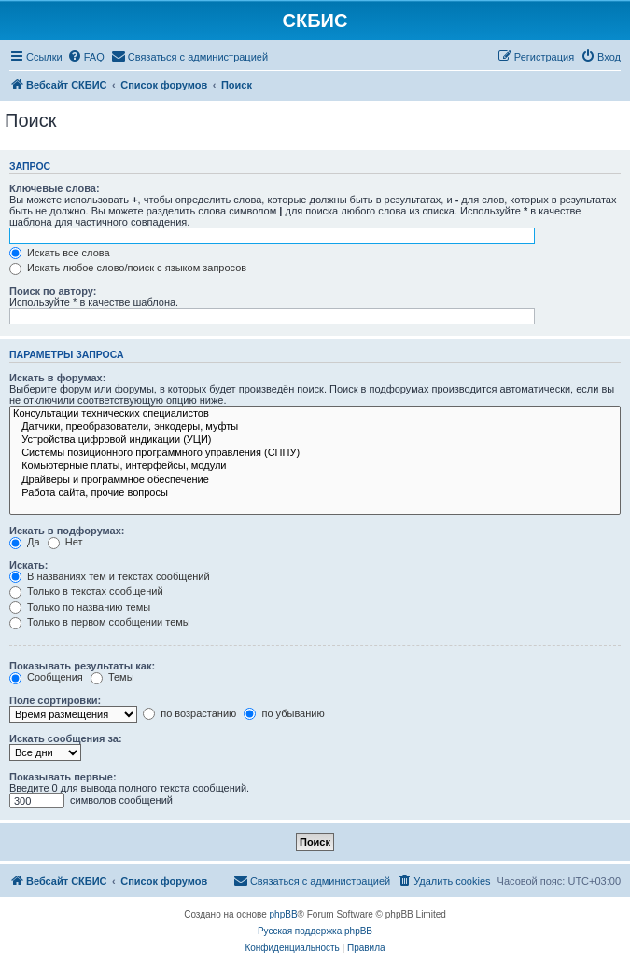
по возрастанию (189, 713)
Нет (65, 541)
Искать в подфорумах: (67, 530)
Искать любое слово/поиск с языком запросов (127, 267)
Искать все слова (59, 252)
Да (24, 541)
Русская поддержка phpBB (315, 931)
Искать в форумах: (57, 377)
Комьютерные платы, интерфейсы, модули (315, 466)
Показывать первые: (63, 776)
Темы (112, 677)
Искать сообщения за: (65, 738)
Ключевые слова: (54, 188)
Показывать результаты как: (82, 665)
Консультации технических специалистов (315, 414)
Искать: (28, 565)
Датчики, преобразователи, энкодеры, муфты (315, 427)
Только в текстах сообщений (86, 591)
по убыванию (284, 713)
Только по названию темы (79, 607)
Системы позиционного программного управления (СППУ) (315, 453)
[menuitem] (86, 57)
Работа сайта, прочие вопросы (315, 493)
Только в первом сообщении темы (99, 622)
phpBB (284, 914)
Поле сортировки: (55, 700)
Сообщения (46, 677)
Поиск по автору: (52, 291)
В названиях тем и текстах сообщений (109, 576)
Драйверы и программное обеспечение (315, 480)
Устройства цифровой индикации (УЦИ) (315, 440)
